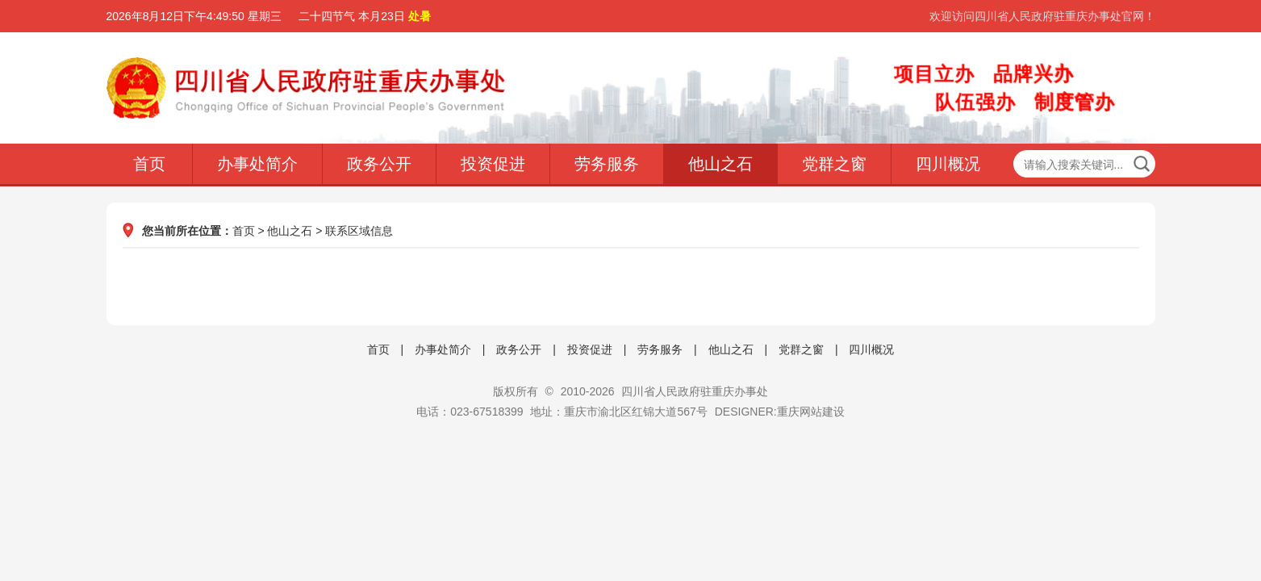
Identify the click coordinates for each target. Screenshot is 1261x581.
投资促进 (493, 164)
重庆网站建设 (811, 411)
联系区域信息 (359, 230)
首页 (149, 164)
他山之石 (720, 164)
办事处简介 (257, 164)
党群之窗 (834, 164)
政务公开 (379, 164)
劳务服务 (606, 164)
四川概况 (948, 164)
